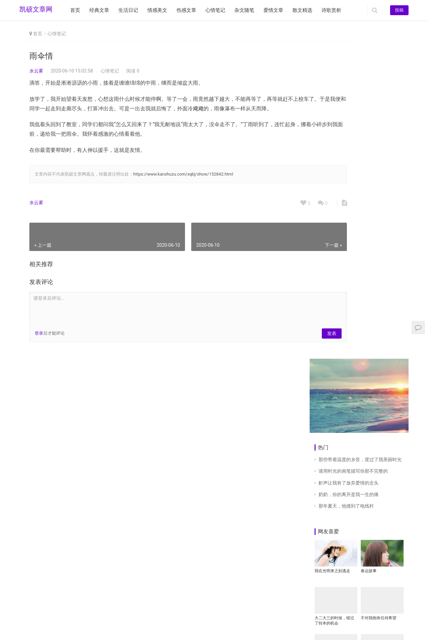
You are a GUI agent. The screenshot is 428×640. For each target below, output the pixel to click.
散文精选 (302, 10)
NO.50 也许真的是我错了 (380, 411)
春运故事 (369, 239)
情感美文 (157, 10)
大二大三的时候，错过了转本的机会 (334, 289)
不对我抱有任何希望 (378, 286)
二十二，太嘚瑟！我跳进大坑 (334, 580)
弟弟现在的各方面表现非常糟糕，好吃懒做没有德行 (380, 336)
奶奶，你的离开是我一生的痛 (349, 162)
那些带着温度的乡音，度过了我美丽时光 (360, 128)
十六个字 (369, 455)
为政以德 (322, 333)
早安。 (320, 530)
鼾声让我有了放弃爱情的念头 (349, 151)
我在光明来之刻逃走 (332, 239)
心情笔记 (215, 10)
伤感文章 (186, 10)
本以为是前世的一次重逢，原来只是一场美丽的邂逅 (334, 411)
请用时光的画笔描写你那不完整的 (353, 139)
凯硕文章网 (35, 10)
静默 (318, 455)
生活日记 (128, 10)
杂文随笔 (244, 10)
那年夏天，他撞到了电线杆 (346, 174)
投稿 (399, 10)
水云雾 (36, 70)
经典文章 (99, 10)
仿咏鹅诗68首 (373, 530)
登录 (39, 342)
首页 (75, 10)
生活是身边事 (372, 577)
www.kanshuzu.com (69, 620)
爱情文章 (273, 10)
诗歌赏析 (331, 10)
